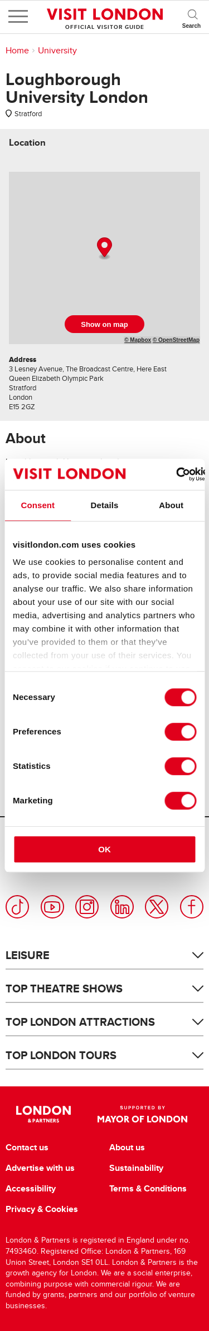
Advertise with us (40, 1168)
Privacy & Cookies (42, 1209)
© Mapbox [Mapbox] (137, 340)
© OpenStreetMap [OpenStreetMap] (176, 340)
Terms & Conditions (148, 1189)
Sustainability (136, 1168)
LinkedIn (122, 906)
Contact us (27, 1148)
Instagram (87, 906)
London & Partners (44, 1114)
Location (27, 142)
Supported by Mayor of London (142, 1114)
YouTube (52, 906)
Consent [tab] (38, 505)
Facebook (191, 906)
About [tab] (171, 505)
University (57, 50)
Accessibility (31, 1189)
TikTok (17, 906)
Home (17, 50)
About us (127, 1148)
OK (104, 849)
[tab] (27, 142)
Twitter (156, 906)
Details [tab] (105, 505)
